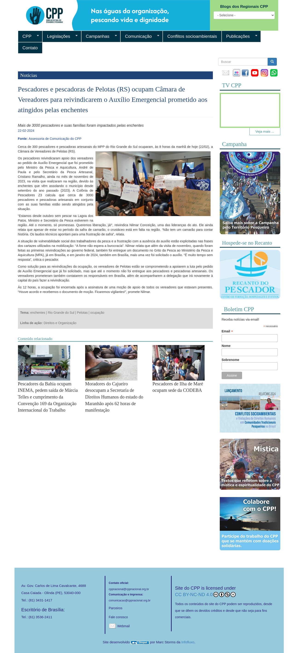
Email (227, 331)
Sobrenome (230, 360)
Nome (226, 346)
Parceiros (115, 608)
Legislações (60, 36)
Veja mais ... (264, 131)
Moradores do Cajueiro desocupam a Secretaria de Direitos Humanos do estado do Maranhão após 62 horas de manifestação (114, 397)
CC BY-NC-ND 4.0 (205, 594)
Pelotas (82, 312)
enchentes (37, 312)
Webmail (123, 626)
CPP (28, 36)
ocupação (97, 312)
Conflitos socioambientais (192, 36)
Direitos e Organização (59, 323)
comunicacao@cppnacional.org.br (130, 600)
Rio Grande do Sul (61, 312)
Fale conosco (118, 617)
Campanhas (99, 36)
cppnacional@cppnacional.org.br (129, 589)
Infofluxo (187, 642)
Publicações (239, 36)
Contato (30, 47)
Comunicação (139, 36)
